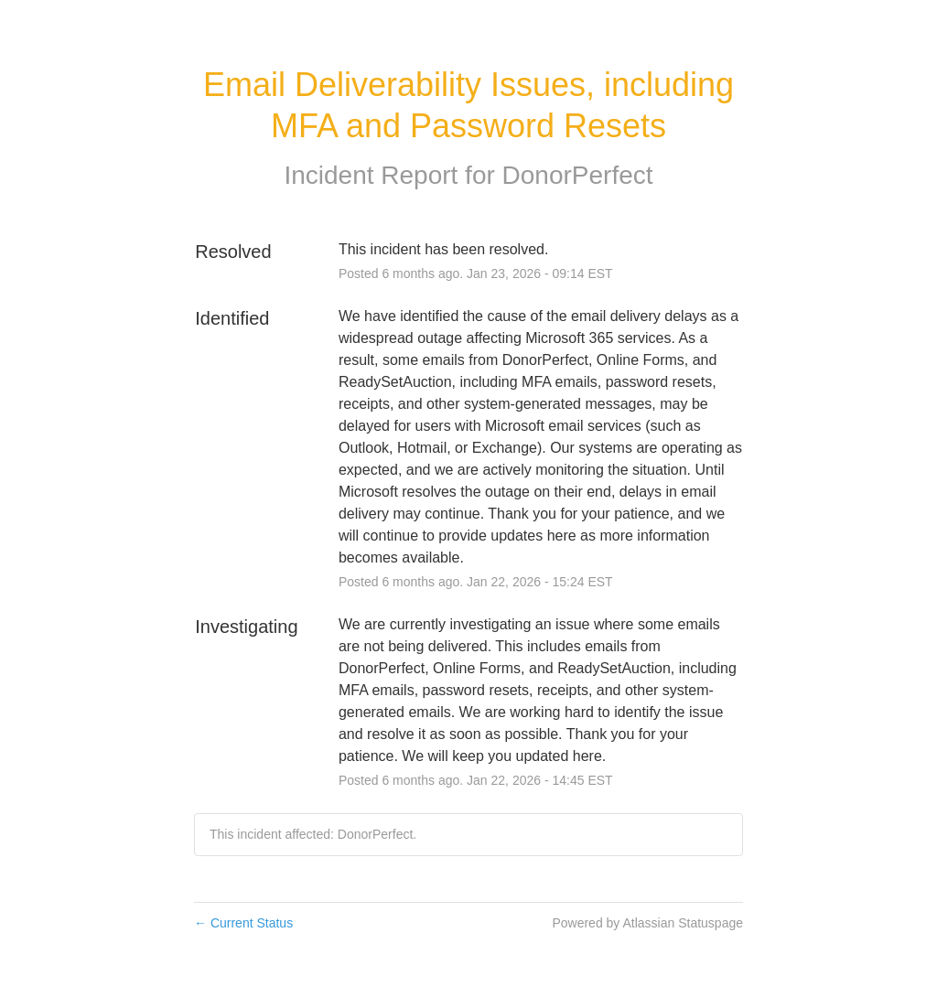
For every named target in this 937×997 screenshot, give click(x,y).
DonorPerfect (577, 175)
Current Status (243, 923)
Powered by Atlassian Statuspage (647, 923)
